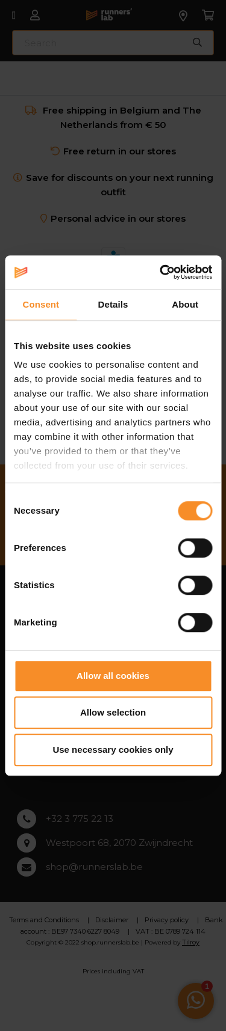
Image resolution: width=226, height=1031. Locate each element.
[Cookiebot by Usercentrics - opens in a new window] (161, 272)
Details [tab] (113, 304)
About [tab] (185, 304)
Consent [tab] (40, 304)
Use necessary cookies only (112, 749)
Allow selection (113, 712)
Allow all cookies (113, 676)
